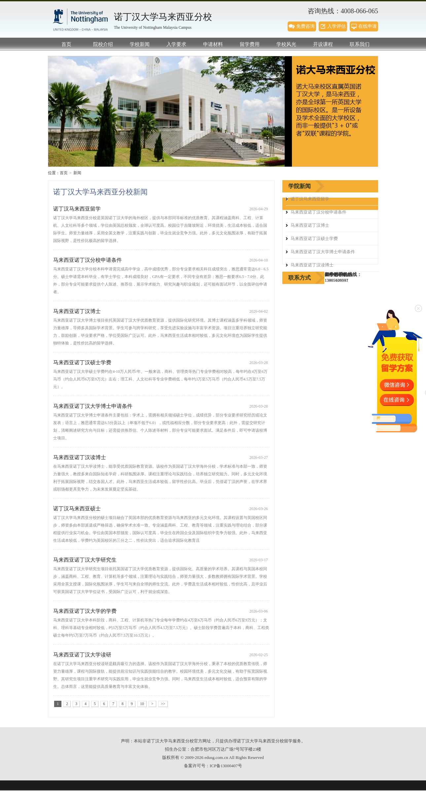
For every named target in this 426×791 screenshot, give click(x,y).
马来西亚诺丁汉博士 (77, 311)
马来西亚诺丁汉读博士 (79, 457)
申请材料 (213, 44)
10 (142, 703)
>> (163, 703)
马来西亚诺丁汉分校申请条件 (87, 260)
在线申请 (367, 26)
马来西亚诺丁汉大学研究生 (85, 560)
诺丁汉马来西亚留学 (77, 209)
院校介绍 (103, 44)
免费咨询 (305, 26)
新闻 (77, 173)
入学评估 (336, 26)
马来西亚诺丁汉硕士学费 (82, 362)
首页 (66, 44)
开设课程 (323, 44)
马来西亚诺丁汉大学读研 (82, 654)
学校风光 (286, 44)
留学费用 (250, 44)
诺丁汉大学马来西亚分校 (81, 20)
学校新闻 (140, 44)
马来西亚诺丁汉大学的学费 (85, 611)
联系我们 (360, 44)
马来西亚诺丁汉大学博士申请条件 (92, 406)
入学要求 (176, 44)
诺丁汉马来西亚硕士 (77, 508)
